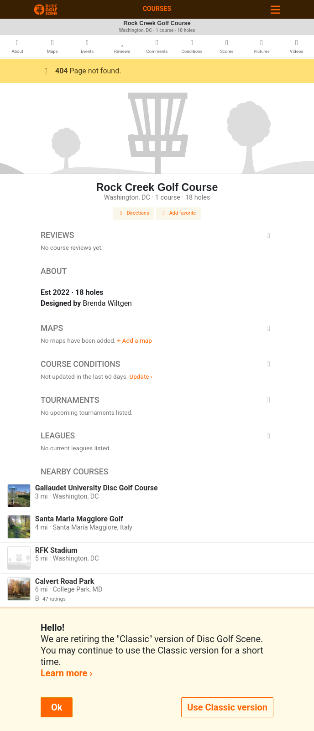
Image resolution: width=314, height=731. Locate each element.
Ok (57, 707)
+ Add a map (134, 340)
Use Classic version (227, 707)
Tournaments (157, 400)
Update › (140, 376)
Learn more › (66, 673)
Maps (157, 328)
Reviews (157, 235)
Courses (157, 8)
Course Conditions (157, 364)
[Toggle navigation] (275, 9)
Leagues (157, 435)
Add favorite (178, 213)
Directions (133, 213)
